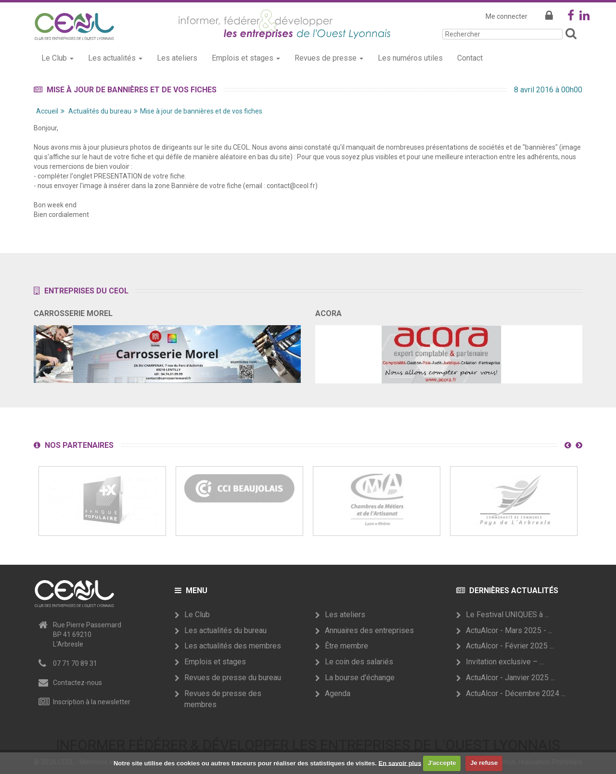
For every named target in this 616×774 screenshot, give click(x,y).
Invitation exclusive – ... (505, 661)
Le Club (197, 614)
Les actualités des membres (232, 645)
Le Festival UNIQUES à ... (507, 614)
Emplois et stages (215, 661)
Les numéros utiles (410, 58)
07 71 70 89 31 (75, 663)
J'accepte (442, 762)
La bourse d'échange (360, 677)
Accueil (47, 111)
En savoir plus (400, 762)
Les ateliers (177, 58)
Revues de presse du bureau (232, 677)
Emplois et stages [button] (246, 58)
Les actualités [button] (115, 58)
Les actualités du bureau (225, 630)
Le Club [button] (57, 58)
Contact (470, 58)
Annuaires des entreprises (369, 630)
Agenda (337, 693)
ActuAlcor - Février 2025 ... (510, 645)
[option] (102, 501)
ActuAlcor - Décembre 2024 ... (515, 693)
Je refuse (484, 762)
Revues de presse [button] (329, 58)
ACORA (328, 313)
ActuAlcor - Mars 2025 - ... (509, 630)
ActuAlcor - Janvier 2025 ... (510, 677)
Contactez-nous (77, 682)
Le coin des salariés (359, 661)
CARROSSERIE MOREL (73, 313)
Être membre (346, 645)
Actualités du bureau (99, 111)
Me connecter (506, 16)
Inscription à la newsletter (91, 702)
